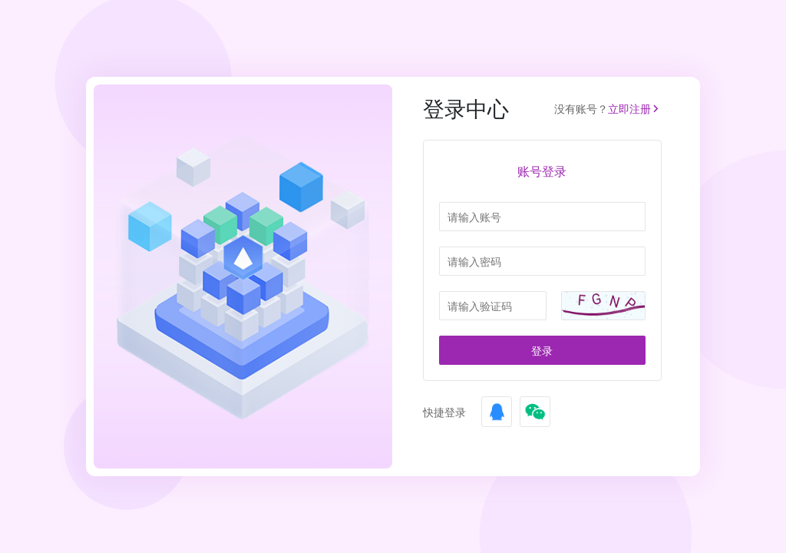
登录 (542, 350)
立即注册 (635, 108)
